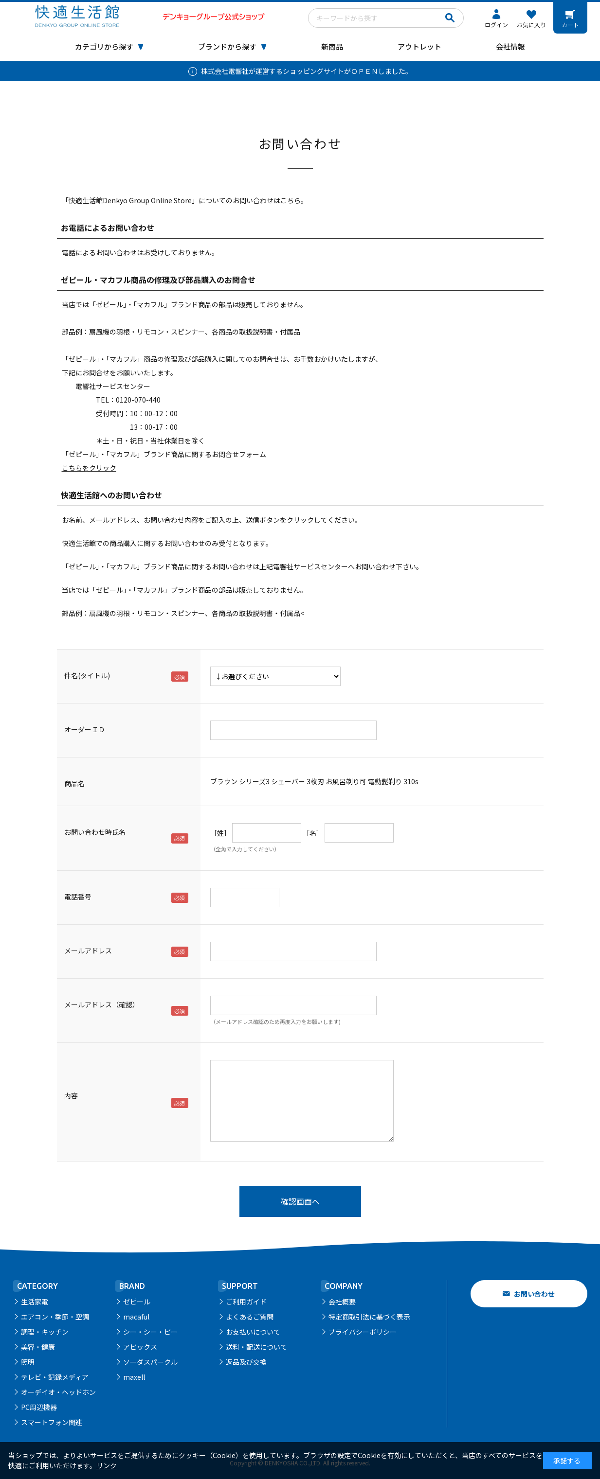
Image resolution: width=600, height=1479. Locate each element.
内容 (71, 1095)
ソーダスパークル (150, 1362)
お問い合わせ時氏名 (95, 832)
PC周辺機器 (39, 1407)
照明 (28, 1362)
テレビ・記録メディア (55, 1377)
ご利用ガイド (246, 1301)
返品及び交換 (246, 1362)
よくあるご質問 (249, 1316)
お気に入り (531, 24)
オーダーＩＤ (84, 729)
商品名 (74, 783)
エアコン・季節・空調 (55, 1316)
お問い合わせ (534, 1294)
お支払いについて (253, 1332)
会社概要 (342, 1301)
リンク (106, 1465)
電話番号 (77, 896)
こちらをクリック (89, 468)
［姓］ (220, 833)
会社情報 (510, 46)
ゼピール (136, 1301)
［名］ (313, 833)
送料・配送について (256, 1347)
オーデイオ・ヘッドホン (58, 1392)
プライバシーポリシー (362, 1332)
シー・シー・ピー (150, 1332)
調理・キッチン (45, 1332)
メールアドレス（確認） (101, 1004)
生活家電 (34, 1301)
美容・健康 (38, 1347)
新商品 (332, 46)
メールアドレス (88, 950)
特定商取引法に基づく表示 (369, 1316)
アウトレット (419, 46)
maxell (134, 1377)
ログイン (496, 24)
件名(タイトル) (87, 675)
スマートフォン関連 (51, 1422)
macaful (136, 1316)
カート (570, 24)
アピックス (140, 1347)
